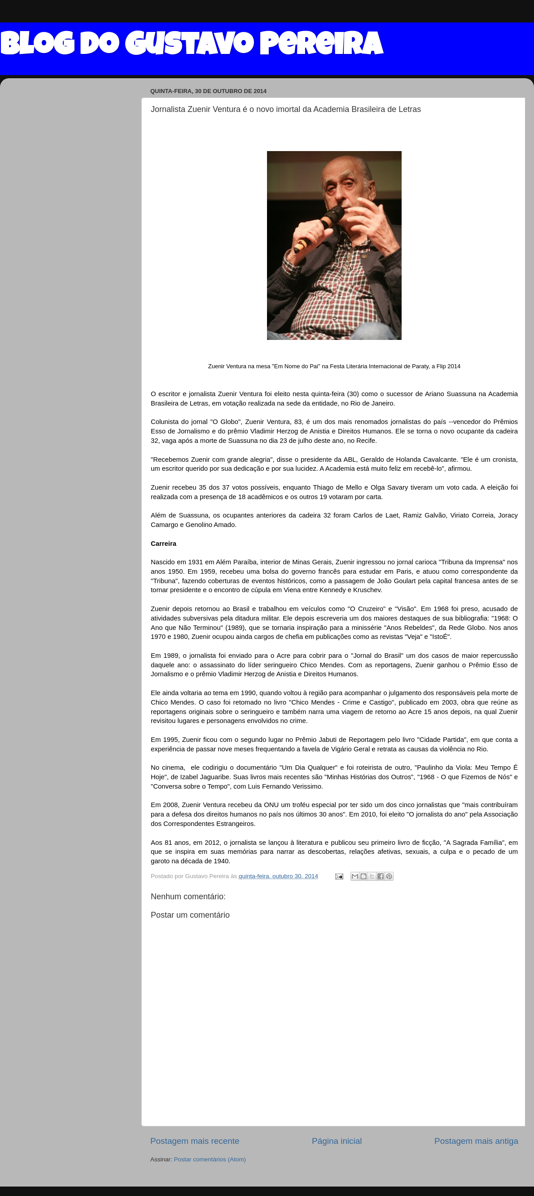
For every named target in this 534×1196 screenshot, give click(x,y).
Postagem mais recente (194, 1141)
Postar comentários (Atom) (210, 1159)
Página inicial (337, 1141)
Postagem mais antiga (476, 1141)
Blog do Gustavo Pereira (191, 48)
